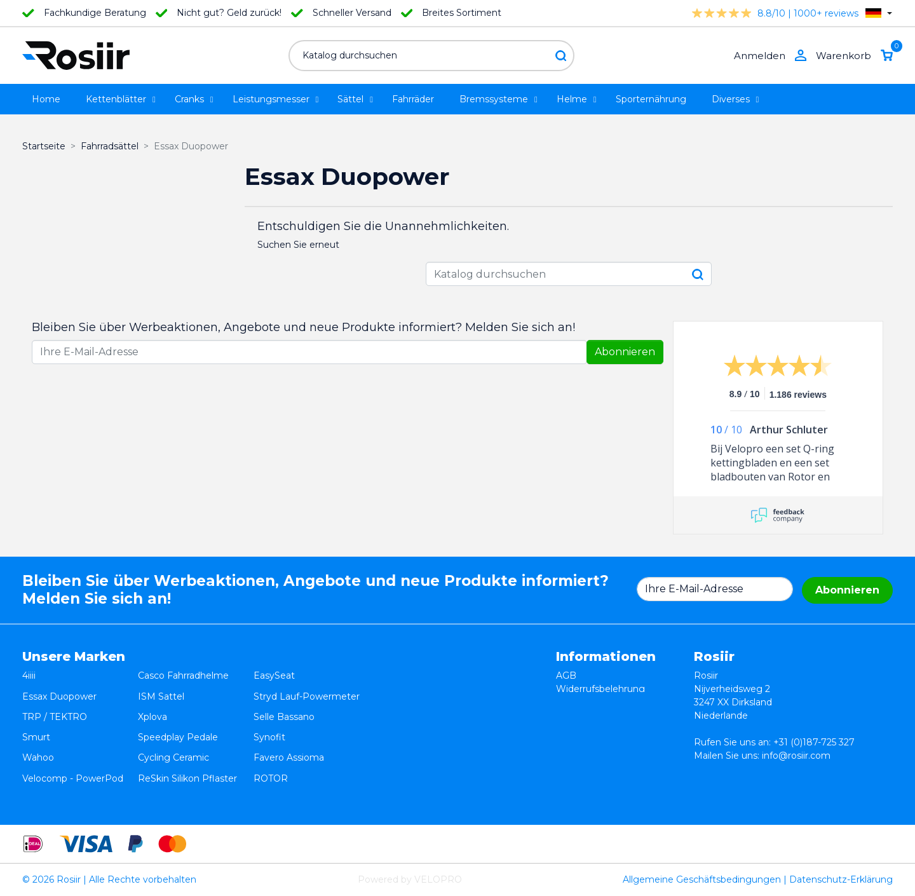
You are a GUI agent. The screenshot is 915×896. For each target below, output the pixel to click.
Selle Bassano (284, 702)
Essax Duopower (59, 689)
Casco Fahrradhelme (183, 675)
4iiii (29, 675)
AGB (566, 675)
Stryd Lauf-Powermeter (307, 689)
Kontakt (574, 729)
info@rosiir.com (796, 755)
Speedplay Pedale (178, 715)
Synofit (269, 715)
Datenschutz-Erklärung (841, 879)
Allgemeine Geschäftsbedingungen (702, 879)
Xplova (152, 702)
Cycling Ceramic (173, 729)
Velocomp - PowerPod (72, 742)
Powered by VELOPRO (410, 879)
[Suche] (431, 55)
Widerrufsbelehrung (600, 689)
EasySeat (274, 675)
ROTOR (271, 742)
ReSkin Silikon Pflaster (187, 742)
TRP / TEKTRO (54, 702)
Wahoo (38, 729)
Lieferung (577, 715)
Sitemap (574, 742)
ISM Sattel (161, 689)
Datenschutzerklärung (606, 702)
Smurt (36, 715)
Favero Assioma (289, 729)
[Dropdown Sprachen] (879, 13)
